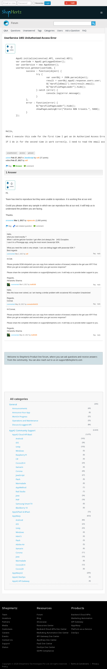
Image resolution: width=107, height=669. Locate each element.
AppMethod (21, 487)
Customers (7, 629)
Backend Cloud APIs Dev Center (52, 629)
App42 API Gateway (20, 581)
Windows (20, 450)
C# (17, 459)
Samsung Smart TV (24, 503)
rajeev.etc (31, 220)
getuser (31, 153)
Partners (6, 622)
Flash (18, 479)
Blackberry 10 (22, 507)
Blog (39, 618)
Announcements (19, 408)
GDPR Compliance (45, 651)
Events (5, 636)
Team (4, 615)
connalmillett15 (32, 304)
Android (19, 438)
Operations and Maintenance (25, 420)
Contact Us (7, 640)
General (13, 404)
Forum (14, 23)
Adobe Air (20, 544)
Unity (18, 446)
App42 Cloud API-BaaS (22, 434)
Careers (5, 633)
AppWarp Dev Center (46, 640)
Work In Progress (19, 416)
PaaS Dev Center (44, 643)
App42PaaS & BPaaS (21, 511)
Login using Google (70, 3)
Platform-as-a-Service (81, 629)
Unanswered (29, 30)
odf (37, 158)
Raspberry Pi (21, 454)
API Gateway (77, 622)
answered (10, 220)
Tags (40, 30)
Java (17, 495)
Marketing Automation (81, 618)
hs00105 (33, 284)
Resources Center (45, 625)
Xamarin (19, 467)
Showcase (42, 622)
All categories (19, 399)
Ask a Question (72, 30)
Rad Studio (20, 491)
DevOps (75, 633)
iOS (17, 442)
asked (8, 158)
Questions (15, 30)
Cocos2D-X (20, 463)
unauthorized (12, 153)
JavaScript (29, 158)
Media (5, 625)
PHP (17, 499)
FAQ (84, 30)
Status (5, 647)
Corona (19, 471)
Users (60, 30)
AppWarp (16, 516)
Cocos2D (20, 569)
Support (6, 643)
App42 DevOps (18, 577)
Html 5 (18, 536)
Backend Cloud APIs (80, 615)
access (22, 153)
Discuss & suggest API (21, 424)
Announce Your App (21, 412)
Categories (49, 30)
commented (11, 254)
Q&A (6, 30)
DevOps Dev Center (46, 647)
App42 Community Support (22, 430)
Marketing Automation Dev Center (53, 633)
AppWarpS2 (17, 573)
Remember (39, 3)
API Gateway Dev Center (48, 636)
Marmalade (21, 483)
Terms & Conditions (80, 664)
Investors (6, 618)
